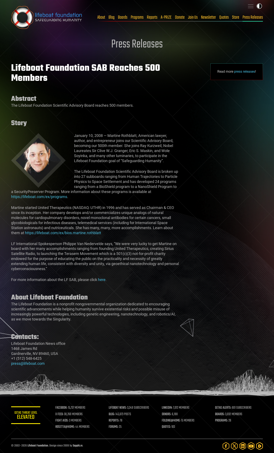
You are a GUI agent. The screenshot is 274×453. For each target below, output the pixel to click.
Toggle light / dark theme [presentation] (259, 6)
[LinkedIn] (242, 446)
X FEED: (60, 414)
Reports (152, 17)
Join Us (193, 17)
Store (235, 17)
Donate (180, 17)
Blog (111, 17)
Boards (122, 17)
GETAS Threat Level (25, 416)
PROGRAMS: (221, 420)
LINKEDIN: (167, 408)
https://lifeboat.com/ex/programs (39, 196)
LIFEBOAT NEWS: (118, 408)
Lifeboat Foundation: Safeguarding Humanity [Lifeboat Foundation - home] (46, 17)
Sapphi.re (77, 445)
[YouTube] (251, 446)
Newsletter (208, 17)
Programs (137, 17)
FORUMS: (113, 427)
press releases (244, 72)
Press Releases (253, 17)
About (101, 17)
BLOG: (112, 414)
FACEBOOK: (62, 408)
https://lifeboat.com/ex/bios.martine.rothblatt (63, 233)
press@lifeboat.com (28, 363)
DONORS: (166, 414)
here (102, 279)
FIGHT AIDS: (62, 420)
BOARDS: (219, 414)
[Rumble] (259, 446)
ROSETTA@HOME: (65, 427)
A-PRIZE (166, 17)
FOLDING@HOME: (171, 420)
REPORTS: (114, 420)
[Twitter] (234, 446)
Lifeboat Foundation (37, 445)
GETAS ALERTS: (223, 408)
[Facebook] (226, 446)
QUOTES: (166, 427)
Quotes (224, 17)
